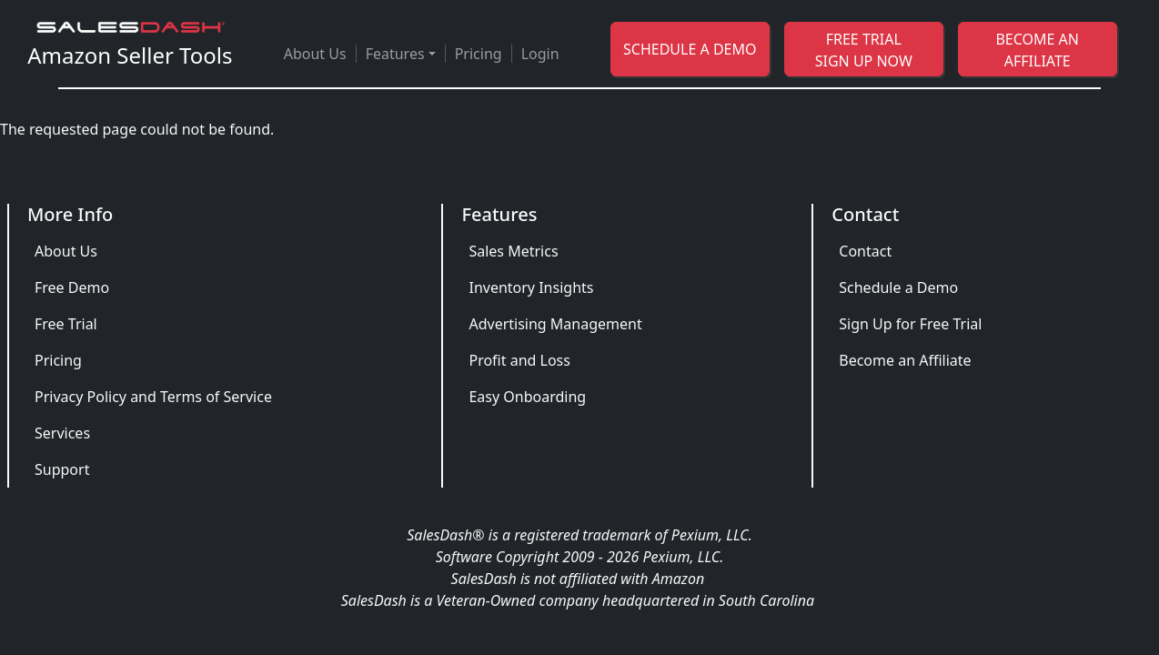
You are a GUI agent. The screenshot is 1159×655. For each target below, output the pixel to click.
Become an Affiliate (905, 360)
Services (62, 433)
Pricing (478, 54)
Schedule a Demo (898, 287)
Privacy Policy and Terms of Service (153, 397)
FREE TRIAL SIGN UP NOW (863, 50)
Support (62, 469)
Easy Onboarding (527, 397)
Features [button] (395, 54)
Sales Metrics (513, 251)
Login (540, 54)
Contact (865, 251)
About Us (315, 54)
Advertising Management (555, 324)
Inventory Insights (531, 287)
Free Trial (66, 324)
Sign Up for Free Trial (910, 324)
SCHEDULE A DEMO (689, 49)
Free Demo (72, 287)
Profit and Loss (519, 360)
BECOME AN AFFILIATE (1037, 50)
